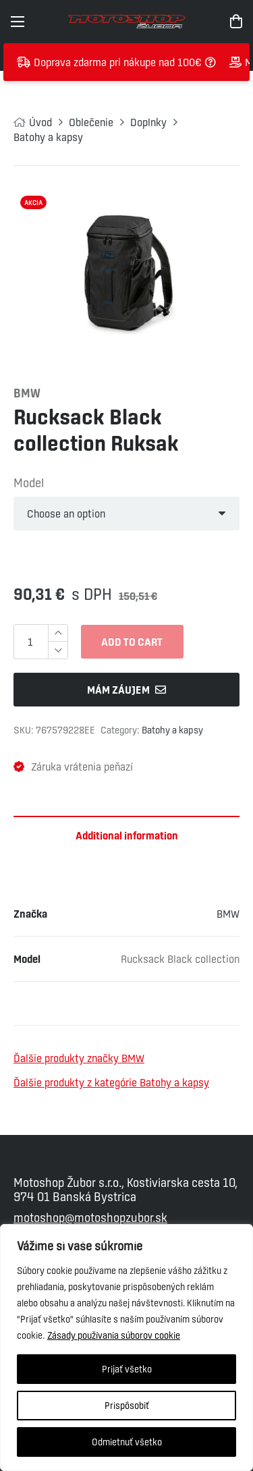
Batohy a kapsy (48, 137)
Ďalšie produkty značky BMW (78, 1058)
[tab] (126, 835)
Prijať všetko (127, 1369)
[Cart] (236, 21)
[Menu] (17, 21)
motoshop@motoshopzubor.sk (90, 1218)
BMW (228, 914)
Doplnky (148, 122)
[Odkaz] (126, 21)
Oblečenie (91, 122)
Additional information (127, 835)
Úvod (40, 122)
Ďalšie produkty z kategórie (111, 1082)
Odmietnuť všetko (127, 1442)
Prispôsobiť (127, 1405)
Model (28, 483)
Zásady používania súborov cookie (113, 1335)
